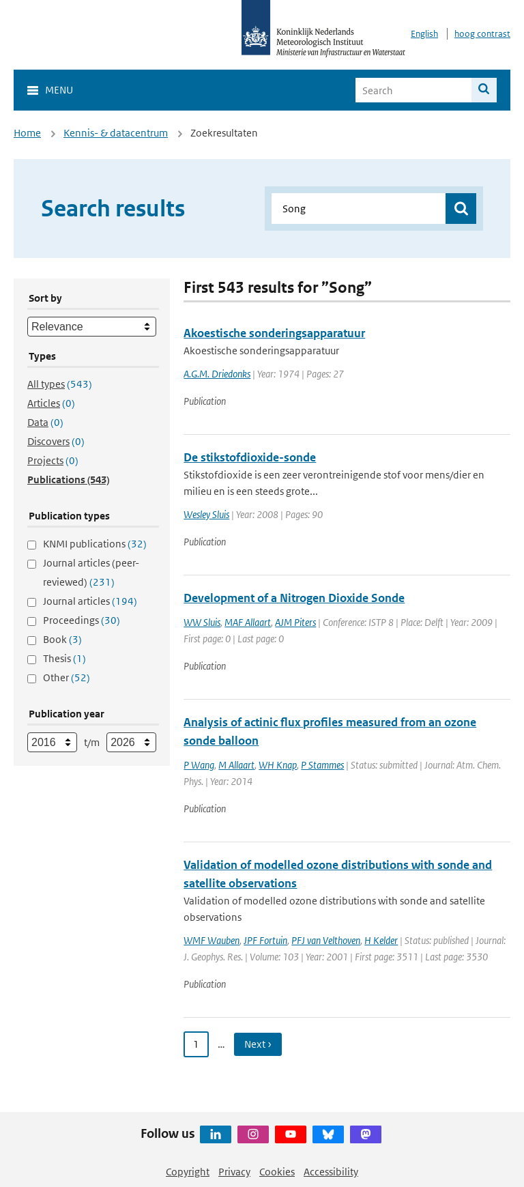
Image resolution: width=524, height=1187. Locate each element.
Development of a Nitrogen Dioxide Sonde (294, 597)
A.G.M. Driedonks (217, 373)
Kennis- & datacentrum (115, 132)
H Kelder (381, 940)
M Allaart (236, 764)
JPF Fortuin (265, 940)
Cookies (277, 1171)
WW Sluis (202, 622)
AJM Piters (295, 622)
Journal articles (90, 601)
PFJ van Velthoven (325, 940)
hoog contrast (482, 34)
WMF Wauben (211, 940)
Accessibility (331, 1171)
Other (66, 677)
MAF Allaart (247, 622)
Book (62, 639)
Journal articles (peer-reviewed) (91, 572)
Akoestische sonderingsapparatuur (274, 333)
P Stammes (322, 764)
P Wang (199, 764)
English (424, 34)
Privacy (234, 1171)
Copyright (187, 1171)
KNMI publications (95, 543)
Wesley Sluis (206, 514)
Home (27, 132)
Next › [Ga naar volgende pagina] (258, 1044)
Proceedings (81, 620)
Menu (59, 89)
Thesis (64, 658)
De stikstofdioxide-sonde (250, 457)
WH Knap (278, 764)
